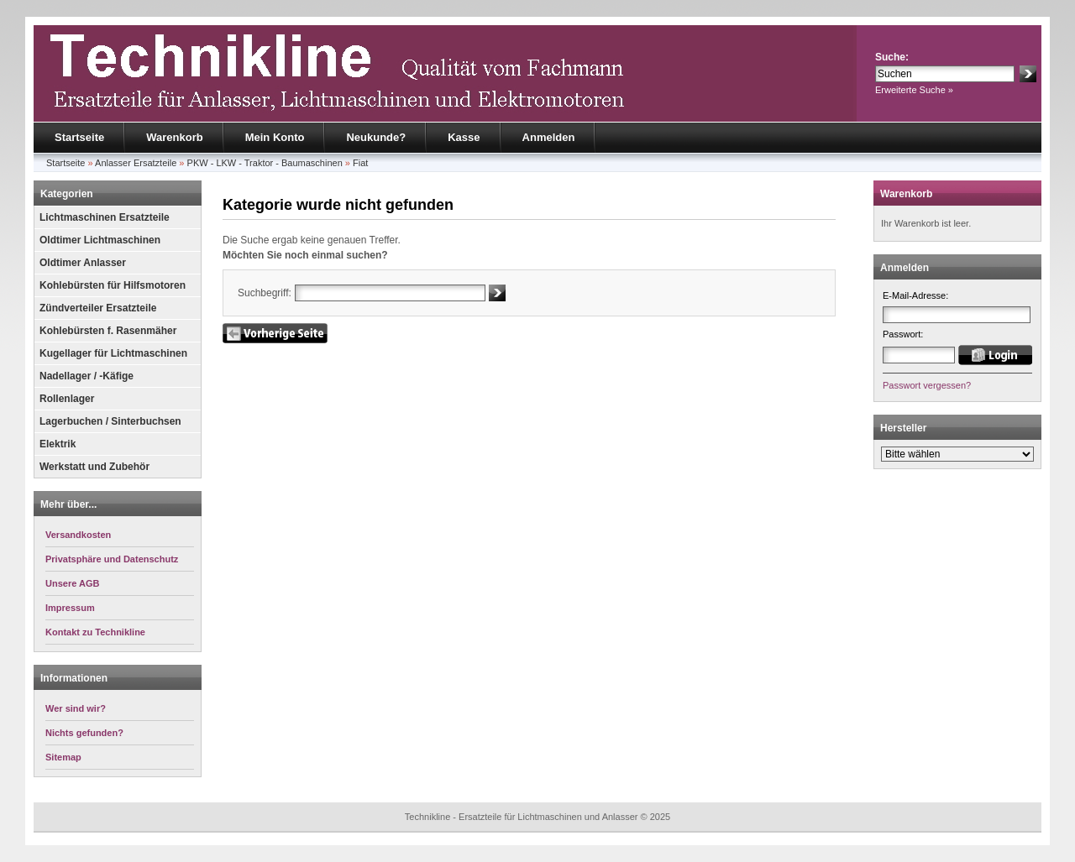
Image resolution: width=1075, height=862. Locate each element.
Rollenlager (66, 399)
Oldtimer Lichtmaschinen (99, 240)
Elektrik (57, 444)
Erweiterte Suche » (914, 90)
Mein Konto (275, 137)
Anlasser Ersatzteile (135, 163)
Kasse (464, 137)
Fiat (360, 163)
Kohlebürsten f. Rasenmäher (107, 331)
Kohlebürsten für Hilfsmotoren (112, 285)
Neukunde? (376, 137)
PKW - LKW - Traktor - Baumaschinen (265, 163)
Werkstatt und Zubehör (94, 467)
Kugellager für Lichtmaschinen (113, 353)
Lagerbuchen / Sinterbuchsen (110, 421)
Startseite (79, 137)
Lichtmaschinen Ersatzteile (104, 217)
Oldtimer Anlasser (82, 263)
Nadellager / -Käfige (86, 376)
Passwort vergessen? (927, 385)
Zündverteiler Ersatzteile (97, 308)
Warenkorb (174, 137)
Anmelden (548, 137)
